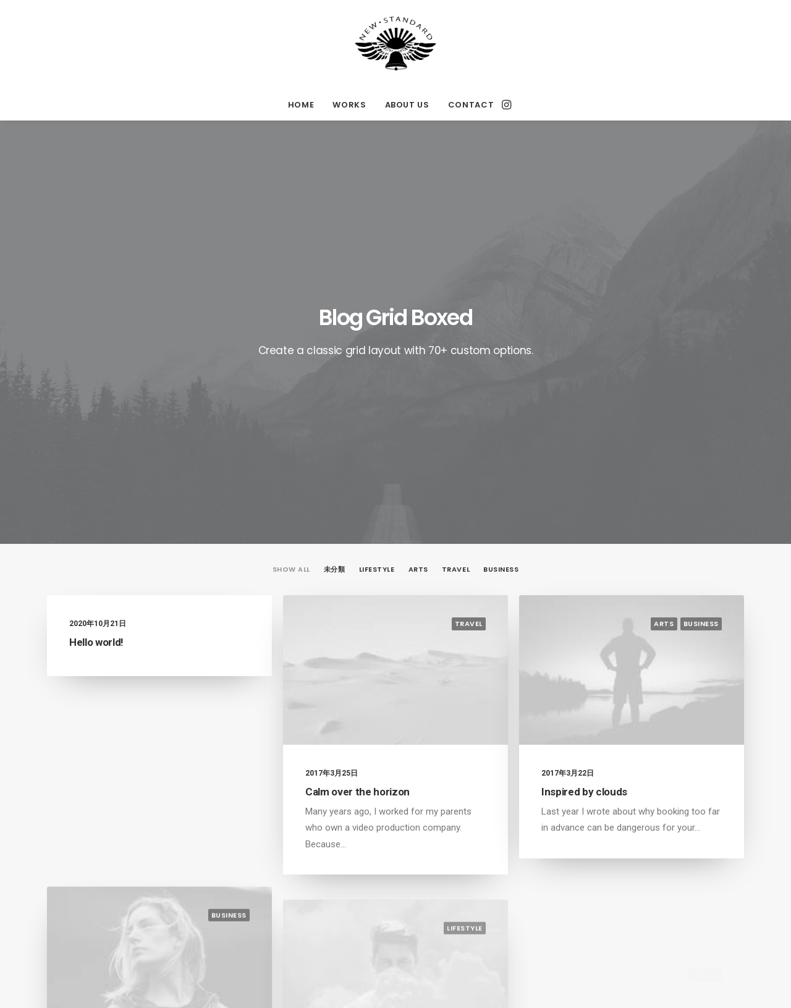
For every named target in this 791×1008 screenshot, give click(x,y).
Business (500, 290)
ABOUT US (407, 105)
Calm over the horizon (357, 513)
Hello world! (96, 363)
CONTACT (471, 105)
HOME (301, 105)
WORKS (349, 105)
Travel (456, 290)
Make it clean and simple (126, 847)
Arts (418, 290)
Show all (291, 290)
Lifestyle (377, 290)
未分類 (334, 290)
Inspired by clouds (584, 513)
